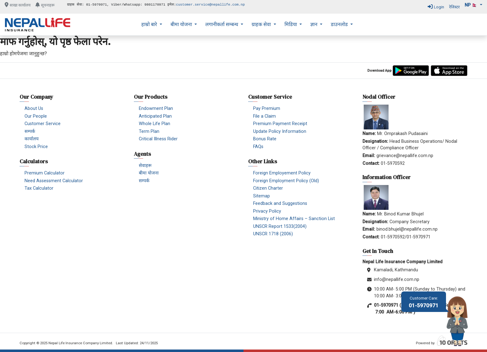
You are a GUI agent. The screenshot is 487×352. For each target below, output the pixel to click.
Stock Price (36, 146)
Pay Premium (266, 108)
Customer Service (43, 123)
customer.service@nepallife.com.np (210, 5)
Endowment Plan (156, 108)
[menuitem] (152, 24)
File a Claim (264, 116)
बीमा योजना (182, 24)
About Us (34, 108)
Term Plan (149, 131)
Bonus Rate (264, 139)
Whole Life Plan (154, 123)
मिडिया (291, 24)
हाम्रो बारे (149, 24)
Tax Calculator (39, 188)
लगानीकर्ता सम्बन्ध (222, 24)
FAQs (258, 146)
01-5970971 (424, 302)
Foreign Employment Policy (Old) (286, 180)
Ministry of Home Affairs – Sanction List (294, 218)
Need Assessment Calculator (54, 180)
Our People (36, 116)
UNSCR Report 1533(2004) (280, 226)
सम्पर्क (30, 131)
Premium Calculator (45, 173)
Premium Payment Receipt (280, 123)
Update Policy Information (279, 131)
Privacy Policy (267, 211)
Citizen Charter (268, 188)
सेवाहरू (145, 165)
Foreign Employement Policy (282, 173)
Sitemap (261, 196)
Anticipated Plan (155, 116)
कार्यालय (32, 139)
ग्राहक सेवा (262, 24)
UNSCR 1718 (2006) (273, 234)
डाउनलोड (340, 24)
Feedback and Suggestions (280, 203)
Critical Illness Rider (158, 139)
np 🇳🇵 (472, 5)
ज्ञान (314, 24)
